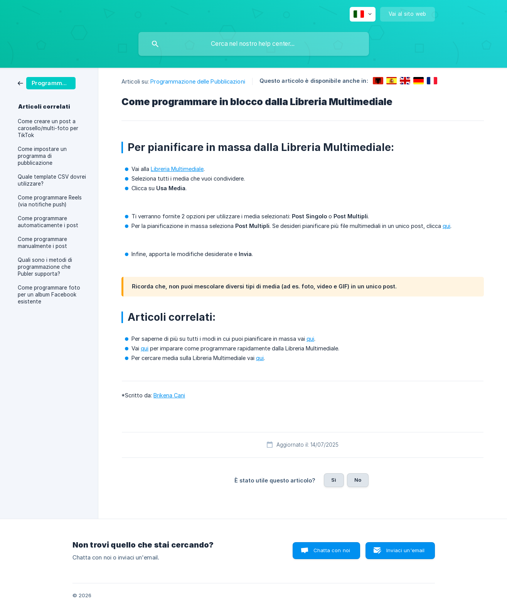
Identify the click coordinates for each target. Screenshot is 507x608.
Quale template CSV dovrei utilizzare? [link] (52, 180)
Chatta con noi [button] (331, 550)
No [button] (357, 480)
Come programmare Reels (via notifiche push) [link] (50, 201)
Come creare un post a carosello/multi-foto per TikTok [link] (48, 128)
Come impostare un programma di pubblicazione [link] (42, 156)
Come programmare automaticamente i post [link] (48, 221)
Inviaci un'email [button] (405, 550)
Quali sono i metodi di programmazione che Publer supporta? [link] (45, 267)
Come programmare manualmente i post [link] (42, 242)
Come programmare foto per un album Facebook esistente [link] (49, 295)
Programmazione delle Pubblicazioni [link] (197, 81)
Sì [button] (333, 480)
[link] (47, 82)
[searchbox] (253, 44)
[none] (363, 14)
